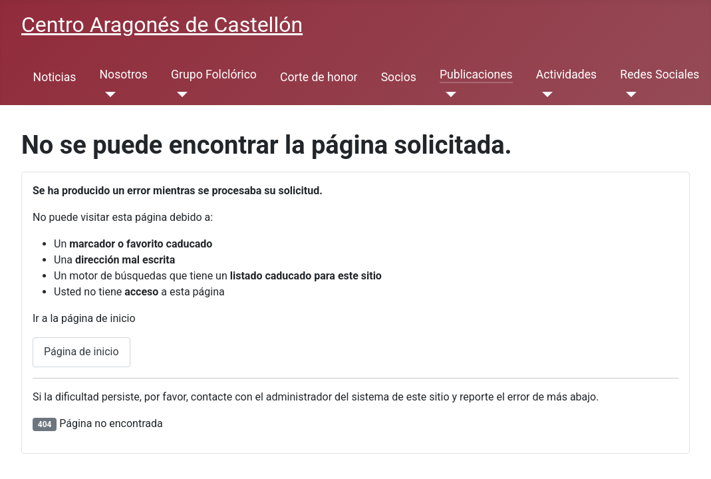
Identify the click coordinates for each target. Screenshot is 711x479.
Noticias (54, 77)
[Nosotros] (108, 94)
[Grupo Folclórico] (179, 94)
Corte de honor (318, 77)
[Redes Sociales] (628, 94)
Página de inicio (81, 351)
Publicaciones (476, 74)
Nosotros (124, 74)
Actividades (566, 74)
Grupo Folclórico (214, 74)
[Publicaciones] (448, 94)
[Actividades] (544, 94)
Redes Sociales (659, 74)
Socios (398, 77)
